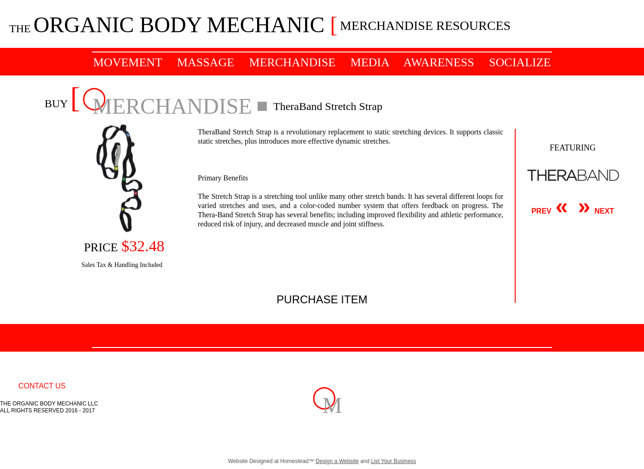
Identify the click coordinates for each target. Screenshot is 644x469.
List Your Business (393, 461)
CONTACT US (42, 386)
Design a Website (337, 461)
